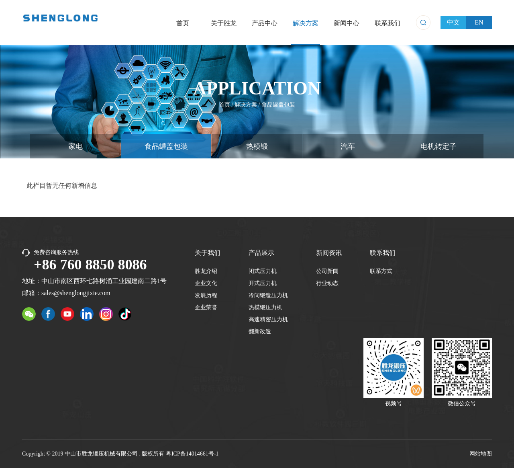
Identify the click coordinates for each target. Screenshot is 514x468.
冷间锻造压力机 (268, 295)
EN (479, 22)
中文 (453, 22)
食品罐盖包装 (278, 104)
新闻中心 (346, 23)
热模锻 (257, 146)
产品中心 (264, 23)
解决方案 (305, 23)
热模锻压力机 (265, 307)
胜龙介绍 (206, 271)
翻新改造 (260, 331)
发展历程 (206, 295)
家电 (75, 146)
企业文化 (206, 283)
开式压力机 (263, 283)
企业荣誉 (206, 307)
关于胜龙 (224, 23)
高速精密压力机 (268, 319)
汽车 (348, 146)
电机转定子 (438, 146)
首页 (182, 23)
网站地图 (480, 454)
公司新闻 (327, 271)
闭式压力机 (263, 271)
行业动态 (327, 283)
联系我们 (387, 23)
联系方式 (381, 271)
